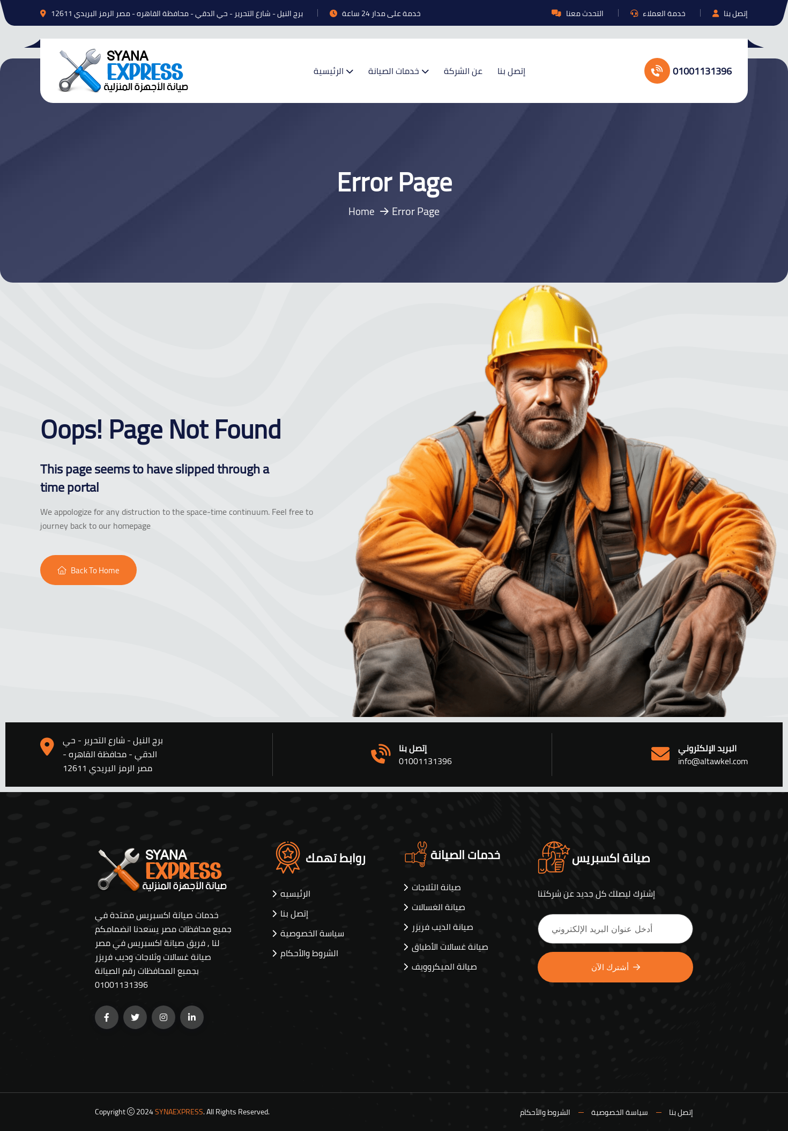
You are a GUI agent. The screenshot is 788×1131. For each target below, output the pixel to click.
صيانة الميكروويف (444, 966)
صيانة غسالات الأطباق (450, 946)
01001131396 (688, 71)
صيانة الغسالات (438, 907)
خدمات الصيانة (393, 71)
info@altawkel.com (713, 761)
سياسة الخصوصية (312, 933)
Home (362, 211)
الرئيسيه (295, 893)
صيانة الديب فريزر (442, 927)
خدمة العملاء (664, 13)
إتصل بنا (736, 13)
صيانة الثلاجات (436, 887)
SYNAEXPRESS (179, 1112)
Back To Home (88, 570)
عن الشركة (463, 71)
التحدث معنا (585, 13)
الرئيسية (329, 71)
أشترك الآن (615, 967)
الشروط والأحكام (309, 953)
